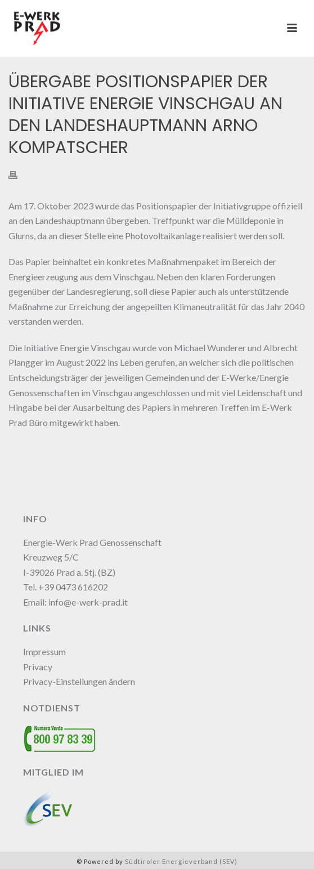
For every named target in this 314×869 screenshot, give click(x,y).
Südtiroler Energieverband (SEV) (181, 861)
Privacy (37, 666)
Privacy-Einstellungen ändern (79, 681)
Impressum (44, 651)
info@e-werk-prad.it (88, 602)
